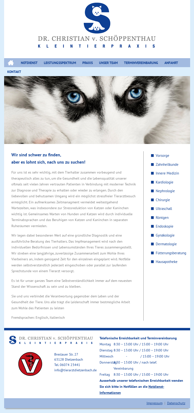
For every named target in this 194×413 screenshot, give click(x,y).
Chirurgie (163, 200)
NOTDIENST (29, 63)
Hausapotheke (167, 261)
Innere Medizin (167, 173)
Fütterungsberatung (171, 253)
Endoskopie (164, 226)
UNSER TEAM (108, 63)
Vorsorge (162, 155)
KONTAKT (14, 72)
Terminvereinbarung (141, 63)
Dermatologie (166, 244)
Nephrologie (165, 191)
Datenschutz (176, 403)
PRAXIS (87, 63)
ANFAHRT (171, 63)
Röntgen (162, 217)
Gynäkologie (165, 235)
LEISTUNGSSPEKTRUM (60, 63)
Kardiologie (164, 182)
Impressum (155, 403)
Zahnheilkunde (167, 164)
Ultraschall (164, 208)
